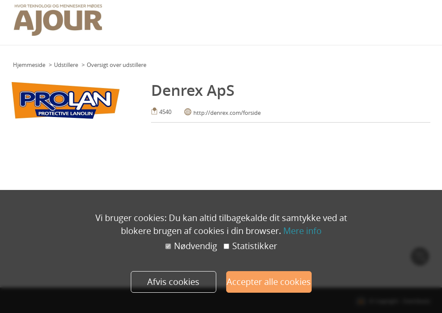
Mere (421, 20)
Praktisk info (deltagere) (265, 20)
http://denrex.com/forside (227, 113)
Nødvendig (191, 246)
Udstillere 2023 (390, 20)
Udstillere (66, 65)
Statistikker (250, 246)
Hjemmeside (29, 65)
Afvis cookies (173, 282)
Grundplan (186, 20)
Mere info (302, 231)
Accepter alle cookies (269, 282)
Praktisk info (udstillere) (334, 20)
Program (217, 20)
